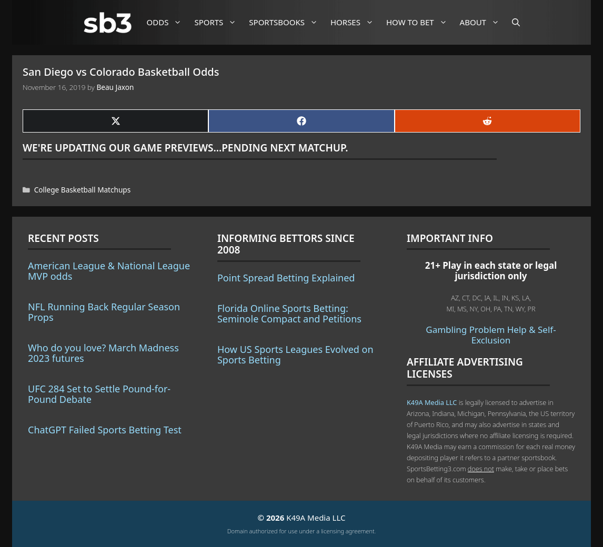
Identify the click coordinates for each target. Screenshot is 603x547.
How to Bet (420, 22)
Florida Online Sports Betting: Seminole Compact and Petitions (289, 313)
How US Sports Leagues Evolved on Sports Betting (295, 354)
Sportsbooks (287, 22)
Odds (168, 22)
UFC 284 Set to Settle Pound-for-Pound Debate (99, 394)
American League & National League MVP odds (109, 270)
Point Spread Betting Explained (286, 277)
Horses (355, 22)
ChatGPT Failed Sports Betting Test (105, 429)
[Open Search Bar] (516, 22)
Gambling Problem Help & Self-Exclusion (491, 334)
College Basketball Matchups (82, 190)
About (483, 22)
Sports (219, 22)
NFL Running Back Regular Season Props (104, 311)
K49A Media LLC (432, 402)
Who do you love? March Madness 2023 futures (103, 352)
